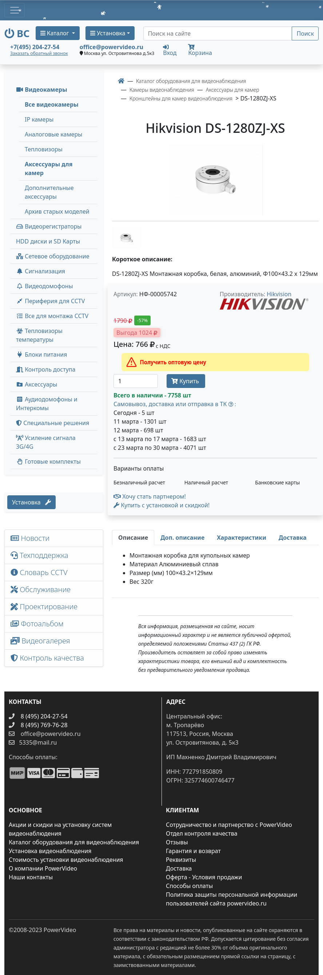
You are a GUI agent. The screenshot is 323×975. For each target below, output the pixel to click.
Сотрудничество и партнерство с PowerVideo (229, 825)
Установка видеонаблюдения (50, 851)
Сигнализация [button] (40, 271)
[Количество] (135, 381)
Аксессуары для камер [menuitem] (49, 168)
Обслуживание (41, 589)
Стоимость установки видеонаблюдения (66, 860)
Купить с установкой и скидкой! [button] (161, 505)
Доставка (179, 868)
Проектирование (44, 606)
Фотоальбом (37, 624)
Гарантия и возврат (193, 851)
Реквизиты (181, 860)
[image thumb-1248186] (126, 237)
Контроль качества (49, 658)
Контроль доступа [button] (45, 369)
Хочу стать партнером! (149, 496)
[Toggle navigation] (14, 10)
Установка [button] (107, 33)
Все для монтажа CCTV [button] (52, 316)
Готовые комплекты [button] (48, 461)
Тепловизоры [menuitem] (44, 149)
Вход (169, 50)
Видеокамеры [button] (41, 90)
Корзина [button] (200, 50)
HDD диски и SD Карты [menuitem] (48, 241)
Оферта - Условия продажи (204, 877)
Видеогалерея (40, 641)
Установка (31, 502)
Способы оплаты (189, 886)
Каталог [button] (55, 33)
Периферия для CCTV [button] (50, 301)
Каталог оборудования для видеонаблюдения (74, 842)
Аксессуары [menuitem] (36, 384)
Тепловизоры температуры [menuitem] (39, 335)
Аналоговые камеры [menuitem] (53, 134)
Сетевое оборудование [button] (52, 256)
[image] (215, 179)
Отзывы (177, 842)
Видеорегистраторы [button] (48, 226)
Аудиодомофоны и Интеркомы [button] (46, 403)
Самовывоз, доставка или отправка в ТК (174, 404)
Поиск (305, 33)
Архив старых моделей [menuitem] (57, 211)
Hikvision (279, 294)
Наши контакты (31, 877)
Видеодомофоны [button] (44, 286)
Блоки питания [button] (41, 354)
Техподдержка (39, 555)
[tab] (133, 537)
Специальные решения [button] (52, 423)
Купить (185, 381)
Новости (30, 538)
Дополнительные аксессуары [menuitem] (49, 192)
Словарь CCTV (39, 572)
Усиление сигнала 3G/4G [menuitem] (46, 442)
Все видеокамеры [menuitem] (52, 104)
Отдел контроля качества (202, 833)
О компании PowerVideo (43, 868)
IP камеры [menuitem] (39, 119)
